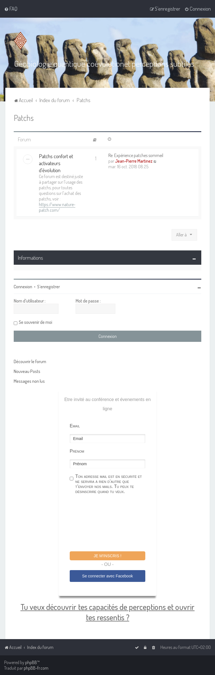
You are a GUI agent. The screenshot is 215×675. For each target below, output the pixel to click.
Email (75, 425)
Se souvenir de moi (35, 322)
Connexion (23, 286)
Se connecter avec (107, 576)
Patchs (24, 117)
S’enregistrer (48, 286)
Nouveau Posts (27, 371)
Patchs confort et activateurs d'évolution (56, 163)
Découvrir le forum (30, 361)
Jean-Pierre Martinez (134, 161)
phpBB (31, 662)
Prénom (77, 450)
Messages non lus (29, 381)
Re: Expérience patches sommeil (135, 155)
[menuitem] (10, 9)
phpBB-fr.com (36, 668)
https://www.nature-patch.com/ (57, 207)
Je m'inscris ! (107, 555)
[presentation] (112, 523)
